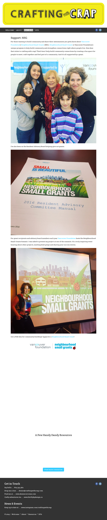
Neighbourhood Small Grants (32, 45)
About (19, 30)
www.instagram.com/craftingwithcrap (36, 507)
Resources (28, 30)
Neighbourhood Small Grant (63, 337)
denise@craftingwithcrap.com (31, 491)
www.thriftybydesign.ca (33, 497)
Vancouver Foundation (67, 238)
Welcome (9, 30)
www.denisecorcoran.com (26, 494)
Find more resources (53, 470)
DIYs (37, 30)
